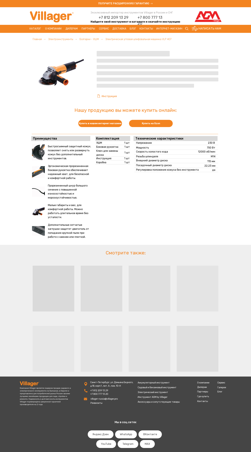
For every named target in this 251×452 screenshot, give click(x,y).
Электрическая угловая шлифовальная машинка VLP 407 (138, 39)
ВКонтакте (150, 434)
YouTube (106, 443)
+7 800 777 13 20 (99, 394)
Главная (37, 39)
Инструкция (109, 96)
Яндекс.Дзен (101, 434)
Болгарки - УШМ (89, 39)
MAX (147, 443)
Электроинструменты (60, 39)
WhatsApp (126, 434)
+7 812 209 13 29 (113, 17)
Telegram (128, 443)
